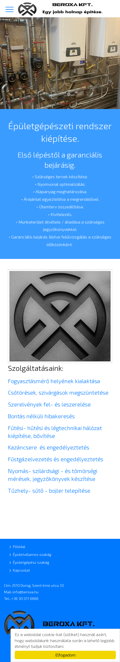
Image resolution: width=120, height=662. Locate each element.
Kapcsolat (21, 570)
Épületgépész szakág (31, 562)
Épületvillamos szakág (32, 554)
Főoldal (19, 546)
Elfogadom (65, 654)
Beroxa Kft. (60, 9)
